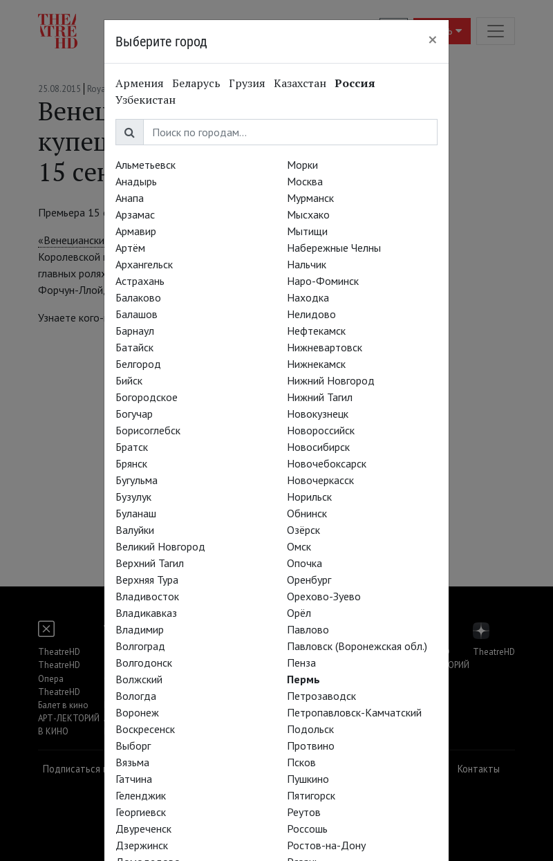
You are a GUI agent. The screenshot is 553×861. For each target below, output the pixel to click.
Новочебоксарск (326, 463)
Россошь (307, 828)
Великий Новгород (160, 546)
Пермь (303, 679)
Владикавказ (146, 613)
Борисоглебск (147, 430)
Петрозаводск (321, 696)
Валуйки (134, 530)
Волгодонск (143, 662)
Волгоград (140, 646)
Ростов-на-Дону (326, 845)
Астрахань (140, 281)
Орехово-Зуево (324, 596)
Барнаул (134, 330)
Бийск (128, 380)
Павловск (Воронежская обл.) (357, 646)
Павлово (308, 629)
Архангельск (144, 264)
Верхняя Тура (146, 579)
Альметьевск (145, 165)
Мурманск (310, 198)
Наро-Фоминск (323, 281)
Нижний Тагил (320, 397)
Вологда (135, 696)
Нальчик (306, 264)
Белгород (138, 364)
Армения (139, 83)
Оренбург (309, 579)
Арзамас (135, 214)
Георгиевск (140, 812)
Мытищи (307, 231)
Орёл (299, 613)
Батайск (134, 347)
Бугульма (136, 480)
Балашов (136, 314)
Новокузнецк (317, 413)
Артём (130, 247)
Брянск (131, 463)
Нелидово (311, 314)
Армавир (135, 231)
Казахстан (300, 83)
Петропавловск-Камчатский (354, 712)
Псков (301, 762)
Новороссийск (321, 430)
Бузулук (133, 496)
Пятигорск (311, 795)
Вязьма (132, 762)
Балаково (138, 297)
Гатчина (133, 779)
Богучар (134, 413)
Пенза (301, 662)
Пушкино (308, 779)
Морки (302, 165)
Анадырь (136, 181)
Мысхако (308, 214)
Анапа (129, 198)
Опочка (304, 563)
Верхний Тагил (149, 563)
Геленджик (140, 795)
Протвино (311, 745)
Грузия (247, 83)
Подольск (310, 729)
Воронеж (137, 712)
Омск (299, 546)
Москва (305, 181)
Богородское (146, 397)
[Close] (433, 39)
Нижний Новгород (331, 380)
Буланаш (135, 513)
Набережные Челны (334, 247)
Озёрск (303, 530)
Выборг (133, 745)
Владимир (139, 629)
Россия (355, 83)
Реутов (304, 812)
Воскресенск (145, 729)
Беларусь (196, 83)
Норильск (309, 496)
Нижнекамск (316, 364)
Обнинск (307, 513)
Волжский (138, 679)
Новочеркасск (320, 480)
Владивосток (147, 596)
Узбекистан (145, 99)
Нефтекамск (316, 330)
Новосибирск (318, 447)
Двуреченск (143, 828)
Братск (131, 447)
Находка (308, 297)
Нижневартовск (324, 347)
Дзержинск (141, 845)
